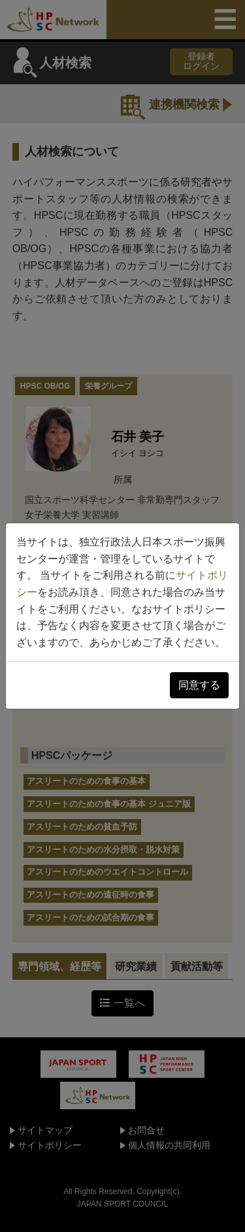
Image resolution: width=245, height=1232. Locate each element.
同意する (199, 684)
